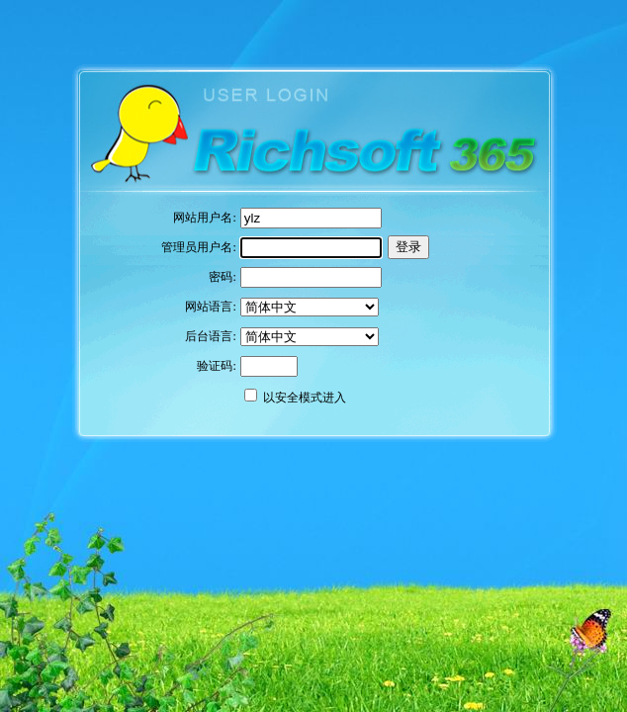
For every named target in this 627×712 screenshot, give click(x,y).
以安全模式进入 (304, 397)
